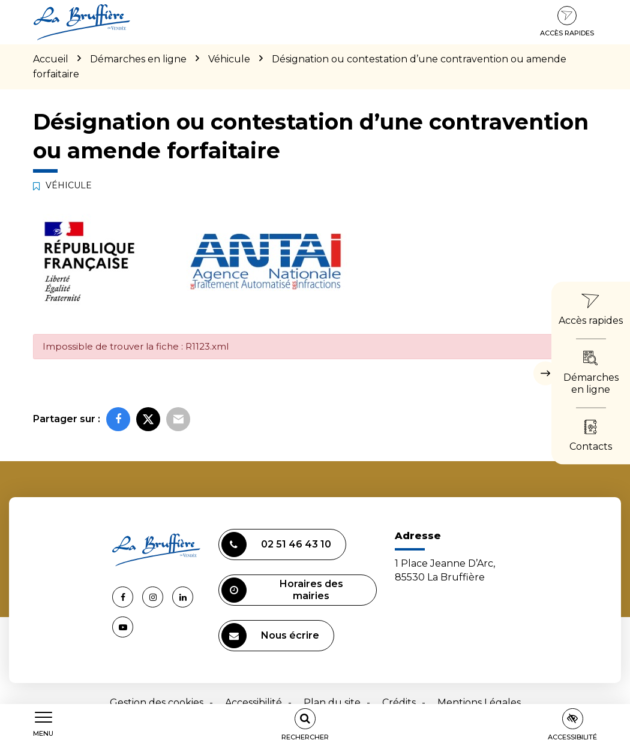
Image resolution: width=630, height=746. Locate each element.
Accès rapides (567, 21)
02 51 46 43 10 (276, 544)
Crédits (399, 702)
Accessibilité (253, 702)
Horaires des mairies (282, 590)
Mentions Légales (479, 702)
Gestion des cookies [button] (156, 702)
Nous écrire (270, 635)
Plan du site (332, 702)
